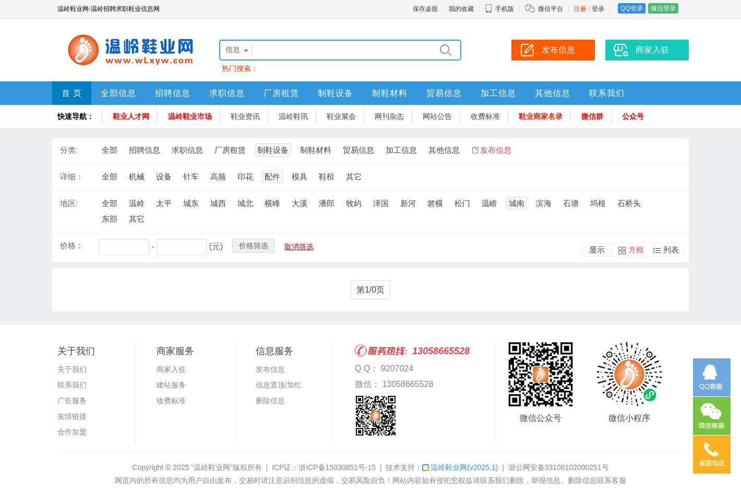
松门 (462, 203)
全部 (109, 150)
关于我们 (72, 369)
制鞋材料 (390, 93)
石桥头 (629, 203)
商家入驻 (171, 369)
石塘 (571, 203)
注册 (580, 9)
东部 (109, 218)
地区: (69, 203)
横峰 (272, 203)
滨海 (544, 203)
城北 (245, 203)
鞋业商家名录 (541, 116)
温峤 (489, 203)
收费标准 (485, 116)
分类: (69, 150)
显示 (597, 249)
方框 (636, 249)
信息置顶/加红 (279, 385)
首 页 (72, 93)
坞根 (598, 203)
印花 (245, 176)
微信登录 (663, 8)
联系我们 (607, 93)
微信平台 (550, 9)
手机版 (499, 9)
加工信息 (498, 93)
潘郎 (326, 203)
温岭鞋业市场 (190, 116)
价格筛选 (253, 246)
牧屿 (354, 203)
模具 (299, 176)
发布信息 (495, 150)
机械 (137, 176)
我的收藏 (461, 9)
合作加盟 (72, 432)
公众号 (633, 116)
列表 (671, 249)
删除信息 (270, 400)
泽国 (381, 203)
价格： (71, 245)
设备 (164, 176)
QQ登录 (631, 8)
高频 (218, 176)
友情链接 (72, 416)
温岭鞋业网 (460, 467)
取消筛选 (299, 247)
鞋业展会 (341, 116)
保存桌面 (425, 9)
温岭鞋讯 (293, 116)
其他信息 (552, 93)
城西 (218, 203)
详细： (71, 176)
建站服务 (171, 385)
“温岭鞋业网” (211, 467)
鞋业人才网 (131, 116)
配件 (272, 176)
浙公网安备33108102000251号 (558, 467)
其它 (354, 176)
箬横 (435, 203)
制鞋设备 (335, 93)
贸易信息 (444, 93)
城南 (516, 203)
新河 (408, 203)
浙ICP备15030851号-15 (337, 467)
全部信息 (118, 93)
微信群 (592, 116)
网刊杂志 (389, 116)
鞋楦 (326, 176)
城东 (191, 203)
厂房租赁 (281, 93)
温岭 (137, 203)
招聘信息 (172, 93)
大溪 (299, 203)
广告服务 (72, 400)
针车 (191, 176)
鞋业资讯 (245, 116)
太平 (164, 203)
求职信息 (227, 93)
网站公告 (437, 116)
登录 (598, 9)
